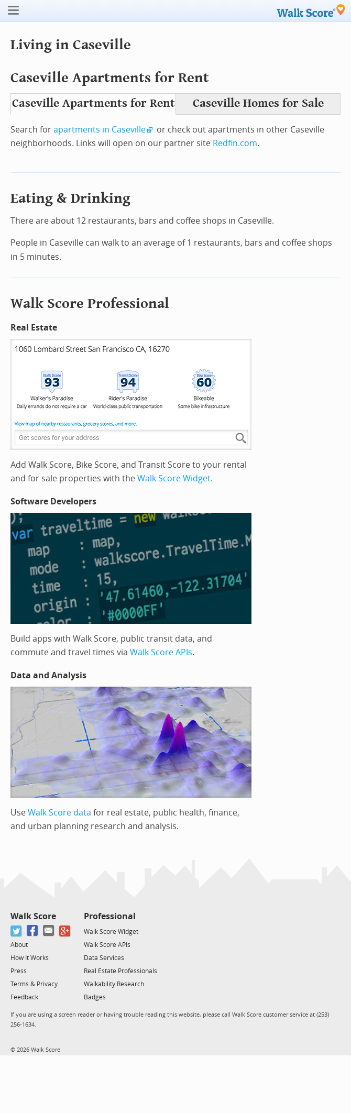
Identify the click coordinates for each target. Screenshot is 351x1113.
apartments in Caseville (99, 130)
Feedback (24, 997)
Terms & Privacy (34, 984)
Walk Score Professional (89, 303)
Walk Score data (59, 813)
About (19, 945)
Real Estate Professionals (120, 971)
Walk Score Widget (174, 478)
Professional (110, 916)
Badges (95, 997)
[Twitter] (16, 931)
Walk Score (33, 916)
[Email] (49, 931)
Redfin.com (235, 143)
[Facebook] (33, 931)
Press (18, 971)
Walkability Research (114, 984)
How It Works (29, 958)
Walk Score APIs (161, 652)
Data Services (104, 958)
